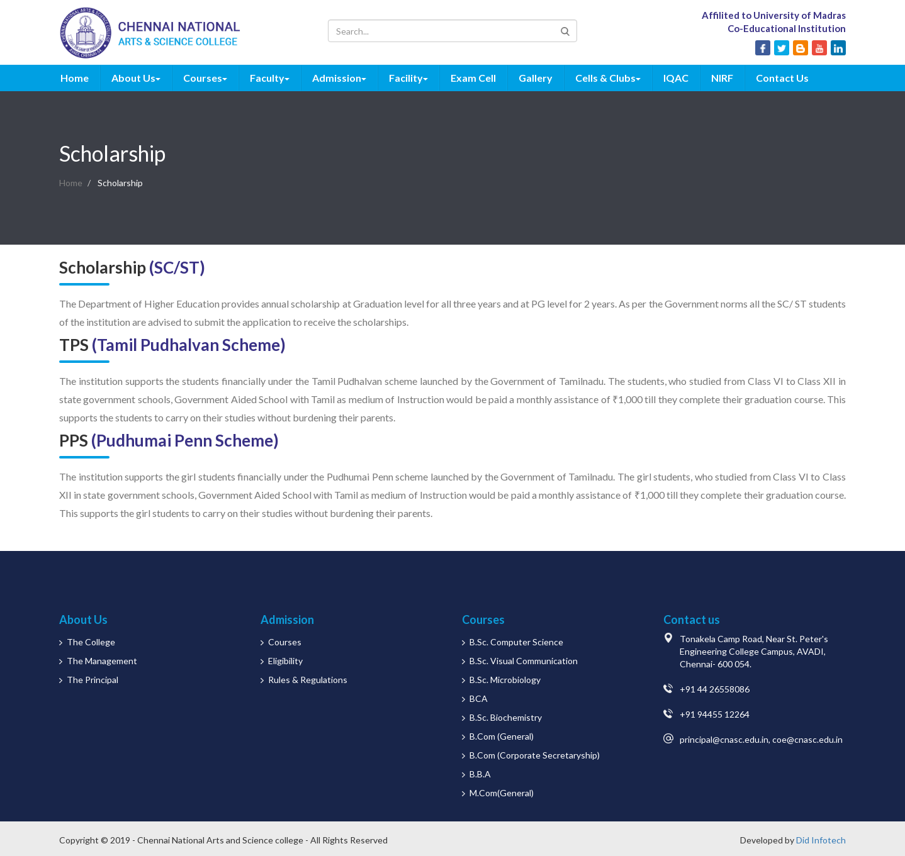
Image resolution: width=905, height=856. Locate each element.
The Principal (92, 679)
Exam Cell (473, 78)
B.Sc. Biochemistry (505, 717)
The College (91, 641)
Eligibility (285, 660)
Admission (339, 78)
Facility (408, 78)
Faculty (269, 78)
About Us (135, 78)
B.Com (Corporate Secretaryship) (534, 755)
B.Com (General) (501, 736)
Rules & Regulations (307, 679)
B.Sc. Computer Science (516, 641)
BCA (478, 698)
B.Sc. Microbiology (505, 679)
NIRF (722, 78)
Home (74, 78)
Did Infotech (821, 840)
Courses (205, 78)
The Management (102, 660)
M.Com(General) (501, 792)
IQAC (676, 78)
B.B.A (480, 774)
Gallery (536, 78)
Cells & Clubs (608, 78)
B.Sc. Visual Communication (523, 660)
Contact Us (782, 78)
